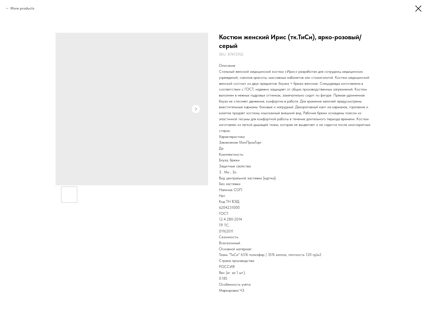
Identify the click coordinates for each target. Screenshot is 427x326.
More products (22, 8)
